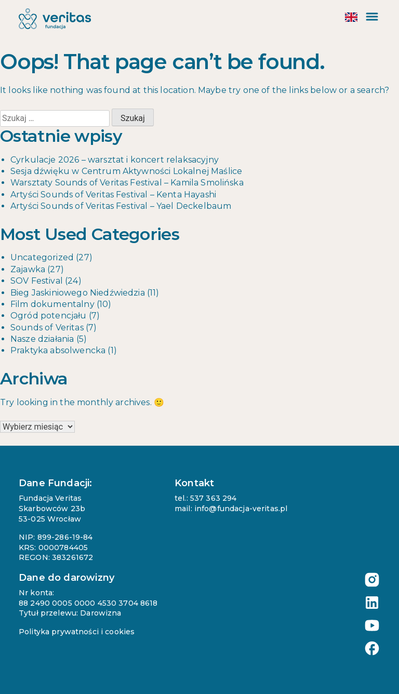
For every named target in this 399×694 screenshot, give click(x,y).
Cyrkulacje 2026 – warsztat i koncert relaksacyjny (114, 160)
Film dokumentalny (52, 304)
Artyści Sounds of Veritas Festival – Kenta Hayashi (113, 194)
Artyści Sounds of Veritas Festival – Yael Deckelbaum (120, 206)
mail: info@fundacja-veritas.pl (231, 508)
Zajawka (27, 269)
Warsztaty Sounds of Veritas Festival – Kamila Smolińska (127, 183)
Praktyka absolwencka (57, 350)
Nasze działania (42, 339)
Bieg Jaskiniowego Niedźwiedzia (77, 293)
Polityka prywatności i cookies (77, 631)
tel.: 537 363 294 (205, 498)
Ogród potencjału (48, 316)
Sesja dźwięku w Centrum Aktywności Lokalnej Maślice (126, 171)
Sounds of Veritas (47, 327)
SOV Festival (36, 281)
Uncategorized (42, 257)
